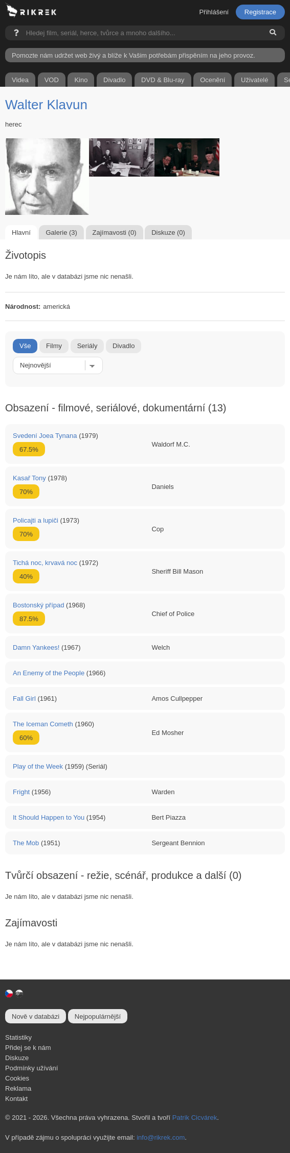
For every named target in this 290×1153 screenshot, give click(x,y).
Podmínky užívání (31, 1068)
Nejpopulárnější (98, 1016)
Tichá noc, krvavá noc (45, 563)
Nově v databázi (35, 1016)
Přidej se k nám (28, 1047)
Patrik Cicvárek (194, 1117)
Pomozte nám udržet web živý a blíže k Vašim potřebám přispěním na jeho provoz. (133, 55)
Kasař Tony (29, 478)
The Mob (26, 843)
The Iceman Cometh (43, 724)
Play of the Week (38, 766)
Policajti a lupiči (35, 520)
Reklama (18, 1088)
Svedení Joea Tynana (45, 435)
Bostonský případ (38, 605)
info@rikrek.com (161, 1137)
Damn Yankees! (36, 647)
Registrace (260, 12)
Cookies (17, 1078)
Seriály (87, 346)
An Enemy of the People (48, 673)
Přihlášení (214, 12)
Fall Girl (24, 698)
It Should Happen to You (48, 817)
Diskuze (17, 1058)
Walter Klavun (46, 104)
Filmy (54, 346)
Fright (21, 792)
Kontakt (16, 1098)
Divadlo (124, 346)
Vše (25, 346)
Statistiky (18, 1037)
